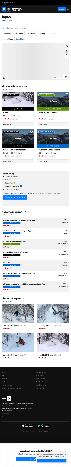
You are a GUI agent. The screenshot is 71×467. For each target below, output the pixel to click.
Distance (19, 33)
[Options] (65, 76)
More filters (8, 39)
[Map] (35, 61)
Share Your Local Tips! (15, 197)
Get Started (35, 459)
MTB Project (40, 375)
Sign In (62, 9)
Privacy (46, 431)
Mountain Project (41, 372)
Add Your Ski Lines (7, 89)
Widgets (4, 378)
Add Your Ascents (7, 215)
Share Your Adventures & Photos (12, 388)
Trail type (31, 33)
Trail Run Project (41, 382)
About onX (5, 414)
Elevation (53, 33)
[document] (51, 457)
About (4, 372)
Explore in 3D (7, 124)
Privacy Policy (60, 456)
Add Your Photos (7, 301)
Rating (42, 33)
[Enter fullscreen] (66, 45)
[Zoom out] (66, 57)
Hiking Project (40, 378)
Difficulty (7, 33)
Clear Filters (20, 39)
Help (3, 375)
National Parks (40, 388)
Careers (4, 417)
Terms (40, 431)
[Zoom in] (66, 54)
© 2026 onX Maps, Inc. (30, 431)
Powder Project (41, 385)
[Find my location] (66, 49)
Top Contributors (7, 385)
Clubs (4, 382)
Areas (4, 20)
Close (52, 461)
